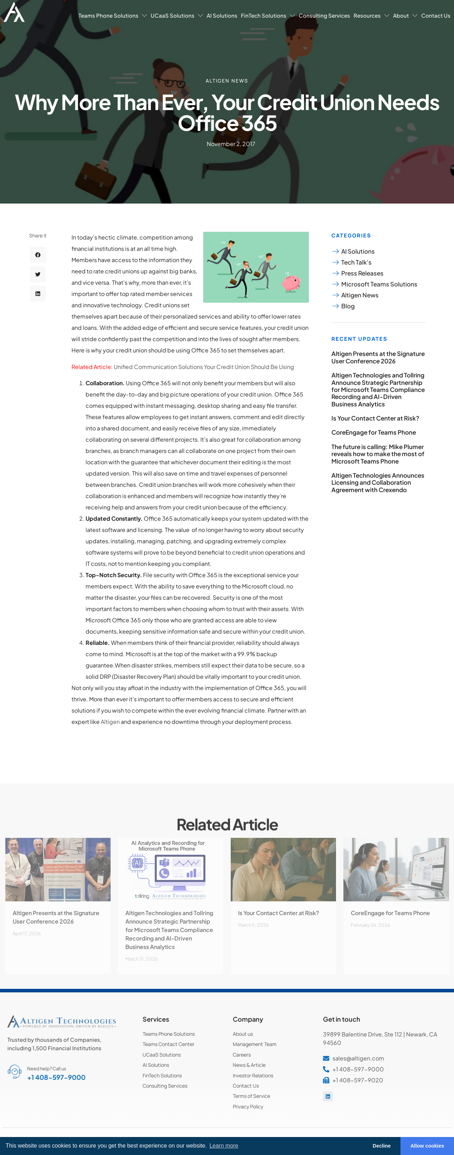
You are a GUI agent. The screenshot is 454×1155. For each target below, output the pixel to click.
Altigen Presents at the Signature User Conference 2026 (378, 357)
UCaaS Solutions (177, 15)
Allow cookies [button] (427, 1146)
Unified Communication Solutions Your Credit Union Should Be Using (204, 366)
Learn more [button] (224, 1146)
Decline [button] (382, 1146)
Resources (372, 15)
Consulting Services (324, 15)
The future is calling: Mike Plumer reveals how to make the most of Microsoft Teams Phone (377, 454)
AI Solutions (222, 15)
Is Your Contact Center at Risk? (375, 418)
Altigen (111, 721)
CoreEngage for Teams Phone (373, 432)
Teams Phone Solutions (113, 15)
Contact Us (435, 15)
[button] (38, 287)
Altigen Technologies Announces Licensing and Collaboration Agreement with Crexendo (377, 482)
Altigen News (227, 80)
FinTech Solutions (268, 15)
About (405, 15)
